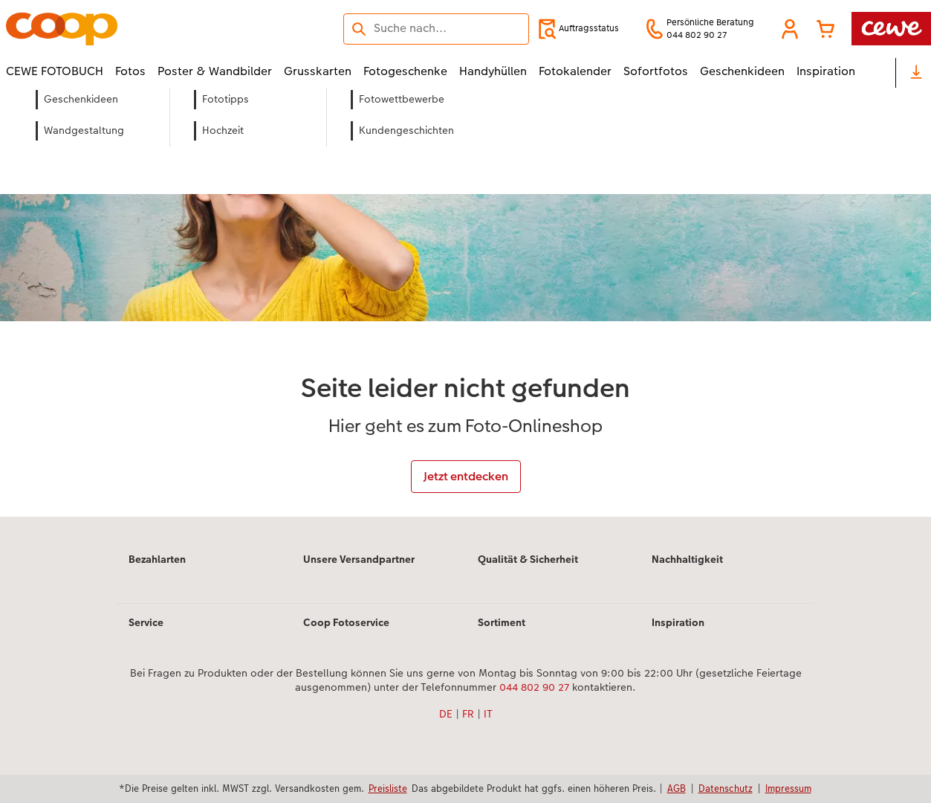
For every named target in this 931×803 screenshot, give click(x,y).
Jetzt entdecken (466, 476)
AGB (676, 788)
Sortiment (501, 622)
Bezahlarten (157, 559)
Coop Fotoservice (346, 622)
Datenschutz (725, 788)
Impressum (788, 788)
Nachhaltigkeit (687, 559)
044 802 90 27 (534, 687)
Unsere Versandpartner (359, 559)
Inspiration (678, 622)
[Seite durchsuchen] (436, 28)
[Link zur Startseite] (151, 28)
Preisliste (388, 788)
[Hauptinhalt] (465, 302)
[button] (790, 29)
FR (468, 713)
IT (488, 713)
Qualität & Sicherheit (528, 559)
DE (445, 713)
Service (146, 622)
